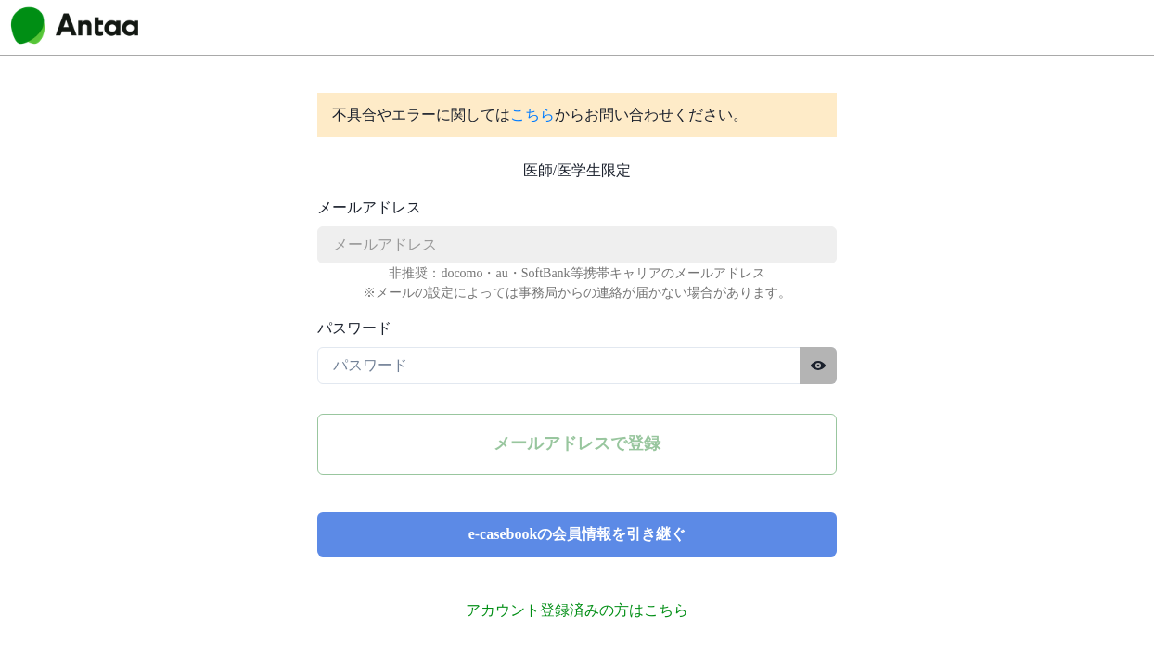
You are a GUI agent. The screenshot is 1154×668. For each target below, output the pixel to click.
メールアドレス (369, 207)
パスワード (354, 328)
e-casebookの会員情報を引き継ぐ (577, 534)
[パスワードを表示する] (818, 365)
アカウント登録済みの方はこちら (577, 610)
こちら (532, 114)
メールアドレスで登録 (577, 443)
